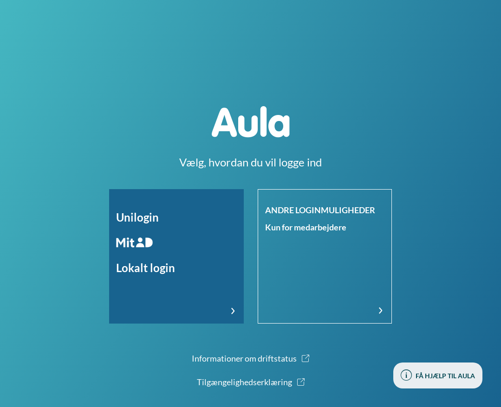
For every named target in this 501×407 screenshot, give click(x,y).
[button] (176, 256)
